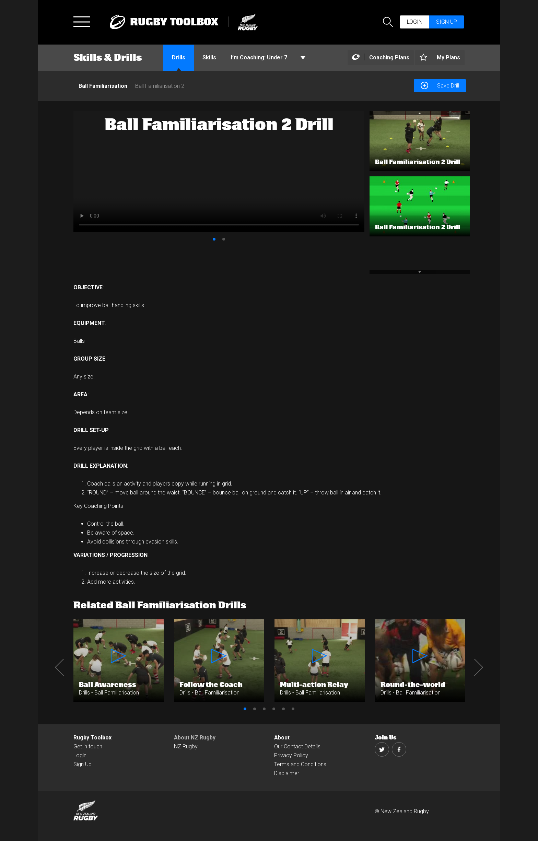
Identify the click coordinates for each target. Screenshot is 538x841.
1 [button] (214, 239)
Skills (209, 57)
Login (414, 22)
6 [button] (293, 709)
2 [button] (223, 239)
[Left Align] (381, 58)
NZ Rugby (186, 746)
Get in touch (87, 746)
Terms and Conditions (300, 764)
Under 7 (268, 57)
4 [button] (273, 709)
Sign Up (82, 764)
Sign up (446, 22)
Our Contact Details (297, 746)
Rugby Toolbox (92, 737)
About (282, 737)
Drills (178, 57)
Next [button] (478, 667)
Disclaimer (286, 773)
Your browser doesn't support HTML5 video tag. (218, 171)
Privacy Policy (291, 755)
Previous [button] (59, 667)
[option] (218, 171)
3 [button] (264, 709)
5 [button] (283, 709)
